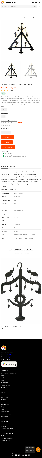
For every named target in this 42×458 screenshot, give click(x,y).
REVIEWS (13, 167)
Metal (6, 17)
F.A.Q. (2, 407)
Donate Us (3, 426)
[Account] (39, 2)
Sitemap (3, 392)
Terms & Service (5, 411)
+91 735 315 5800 (7, 354)
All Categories (4, 382)
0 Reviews (11, 90)
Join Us (2, 424)
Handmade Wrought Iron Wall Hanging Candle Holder (28, 17)
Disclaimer (3, 409)
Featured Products (5, 385)
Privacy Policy (4, 416)
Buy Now (7, 142)
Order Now (8, 147)
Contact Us (3, 402)
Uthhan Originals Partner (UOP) (8, 373)
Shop (2, 380)
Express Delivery (5, 387)
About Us (3, 399)
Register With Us (5, 404)
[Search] (35, 6)
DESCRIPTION (4, 167)
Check (19, 122)
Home (2, 17)
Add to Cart (7, 137)
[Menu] (39, 6)
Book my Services (5, 440)
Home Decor (12, 17)
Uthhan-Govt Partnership (7, 390)
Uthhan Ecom (21, 453)
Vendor (3, 378)
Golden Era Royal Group (7, 428)
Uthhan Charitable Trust (7, 433)
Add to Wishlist (6, 125)
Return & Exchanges (6, 414)
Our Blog (3, 436)
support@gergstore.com (9, 357)
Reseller (3, 375)
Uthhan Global (4, 431)
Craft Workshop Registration (8, 438)
